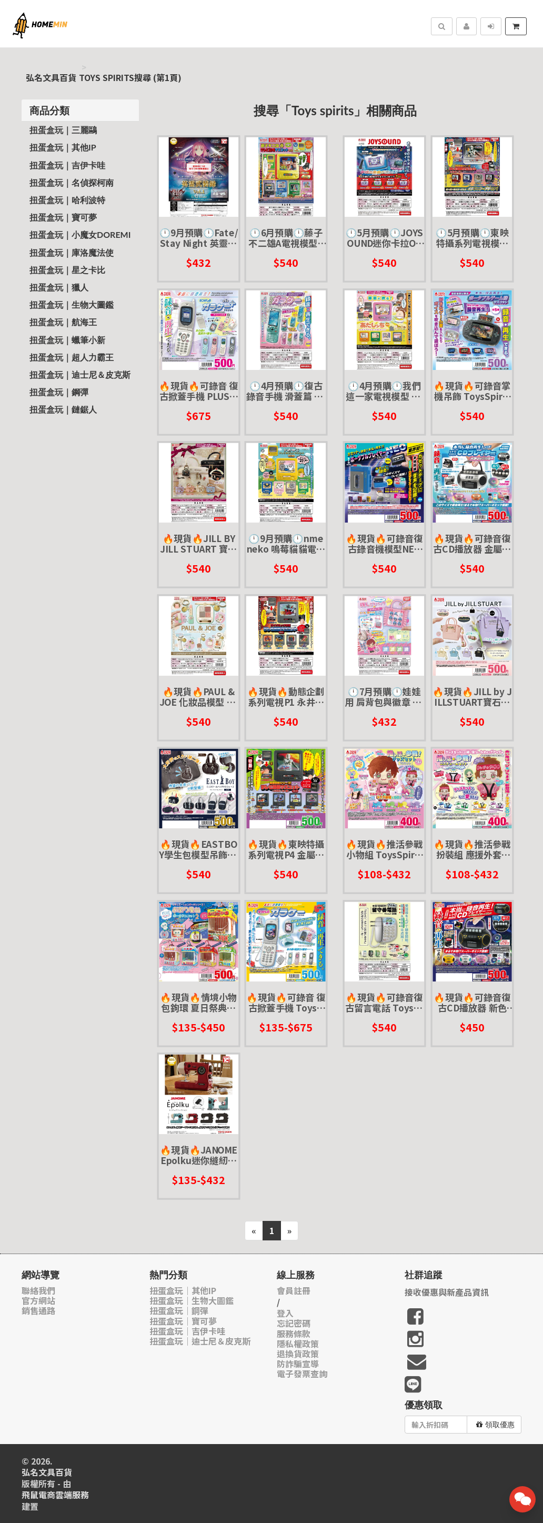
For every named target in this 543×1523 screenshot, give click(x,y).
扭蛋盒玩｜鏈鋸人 (63, 409)
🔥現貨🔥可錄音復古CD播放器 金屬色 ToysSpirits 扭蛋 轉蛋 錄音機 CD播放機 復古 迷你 (472, 543)
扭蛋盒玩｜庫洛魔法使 (71, 252)
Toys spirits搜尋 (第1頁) (130, 78)
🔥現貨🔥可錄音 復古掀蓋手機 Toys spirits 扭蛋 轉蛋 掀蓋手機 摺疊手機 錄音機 (286, 1002)
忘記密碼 (293, 1323)
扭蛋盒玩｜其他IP (62, 147)
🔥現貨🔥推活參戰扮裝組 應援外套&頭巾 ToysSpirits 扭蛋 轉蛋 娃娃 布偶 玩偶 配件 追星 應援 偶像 (472, 849)
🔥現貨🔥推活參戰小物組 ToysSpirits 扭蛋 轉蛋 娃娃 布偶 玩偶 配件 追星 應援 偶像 (384, 849)
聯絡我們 (38, 1291)
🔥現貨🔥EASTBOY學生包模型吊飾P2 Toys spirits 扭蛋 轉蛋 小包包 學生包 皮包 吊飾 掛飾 (198, 849)
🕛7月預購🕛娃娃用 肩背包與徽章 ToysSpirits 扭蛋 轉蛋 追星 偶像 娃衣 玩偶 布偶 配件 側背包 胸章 (384, 696)
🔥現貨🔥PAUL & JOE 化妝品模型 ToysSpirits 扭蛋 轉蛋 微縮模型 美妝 (198, 696)
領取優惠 (495, 1424)
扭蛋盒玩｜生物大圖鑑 (71, 304)
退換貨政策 (298, 1354)
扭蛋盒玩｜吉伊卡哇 (67, 165)
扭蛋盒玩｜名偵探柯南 (71, 182)
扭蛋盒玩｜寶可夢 (63, 217)
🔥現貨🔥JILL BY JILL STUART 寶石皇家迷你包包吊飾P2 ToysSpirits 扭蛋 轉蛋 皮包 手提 (198, 543)
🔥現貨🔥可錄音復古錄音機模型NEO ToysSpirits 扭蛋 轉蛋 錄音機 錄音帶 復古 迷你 (384, 543)
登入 (285, 1313)
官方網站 (38, 1301)
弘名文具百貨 (51, 78)
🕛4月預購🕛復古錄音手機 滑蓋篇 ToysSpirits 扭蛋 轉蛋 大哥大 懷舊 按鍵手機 (286, 391)
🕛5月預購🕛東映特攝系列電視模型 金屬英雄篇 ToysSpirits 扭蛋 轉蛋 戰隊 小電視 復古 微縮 (472, 237)
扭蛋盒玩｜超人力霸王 (71, 357)
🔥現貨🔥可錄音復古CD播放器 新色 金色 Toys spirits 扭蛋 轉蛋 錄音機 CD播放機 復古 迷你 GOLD (472, 1002)
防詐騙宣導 (298, 1364)
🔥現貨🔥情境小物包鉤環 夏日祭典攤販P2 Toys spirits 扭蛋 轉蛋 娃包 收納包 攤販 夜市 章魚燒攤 (198, 1002)
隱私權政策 (298, 1344)
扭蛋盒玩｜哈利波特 (67, 200)
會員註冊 (293, 1291)
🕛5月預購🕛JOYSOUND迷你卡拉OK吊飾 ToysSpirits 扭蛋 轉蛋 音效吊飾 (384, 237)
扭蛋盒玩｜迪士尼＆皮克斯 (79, 374)
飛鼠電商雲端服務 (55, 1495)
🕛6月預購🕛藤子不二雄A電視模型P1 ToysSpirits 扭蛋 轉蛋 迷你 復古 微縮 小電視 (286, 237)
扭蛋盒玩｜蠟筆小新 (67, 340)
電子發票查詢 (302, 1374)
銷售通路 (38, 1311)
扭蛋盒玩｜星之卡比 (67, 270)
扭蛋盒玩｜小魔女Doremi (79, 234)
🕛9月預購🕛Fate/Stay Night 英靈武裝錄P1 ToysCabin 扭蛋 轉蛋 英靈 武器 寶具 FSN (198, 237)
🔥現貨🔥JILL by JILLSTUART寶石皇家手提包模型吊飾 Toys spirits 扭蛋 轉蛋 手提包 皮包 (472, 696)
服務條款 (293, 1334)
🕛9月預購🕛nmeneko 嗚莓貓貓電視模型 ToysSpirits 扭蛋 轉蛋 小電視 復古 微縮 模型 (286, 543)
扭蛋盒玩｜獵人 (58, 287)
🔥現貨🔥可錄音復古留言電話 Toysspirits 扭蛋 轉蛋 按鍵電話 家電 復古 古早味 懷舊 (384, 1002)
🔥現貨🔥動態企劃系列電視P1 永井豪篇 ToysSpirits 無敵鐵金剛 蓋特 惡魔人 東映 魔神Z (286, 696)
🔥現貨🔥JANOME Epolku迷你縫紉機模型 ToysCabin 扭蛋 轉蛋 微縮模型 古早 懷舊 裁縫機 (198, 1155)
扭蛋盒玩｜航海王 (63, 322)
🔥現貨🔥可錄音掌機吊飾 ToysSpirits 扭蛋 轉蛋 (472, 391)
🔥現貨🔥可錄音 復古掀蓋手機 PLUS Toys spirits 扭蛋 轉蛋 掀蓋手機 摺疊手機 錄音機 (198, 391)
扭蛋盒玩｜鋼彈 (58, 392)
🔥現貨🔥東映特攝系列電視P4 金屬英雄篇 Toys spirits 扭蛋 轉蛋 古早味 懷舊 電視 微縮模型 (286, 849)
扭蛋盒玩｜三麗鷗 (63, 130)
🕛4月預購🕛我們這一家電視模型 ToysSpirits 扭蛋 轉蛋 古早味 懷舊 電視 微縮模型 (384, 391)
